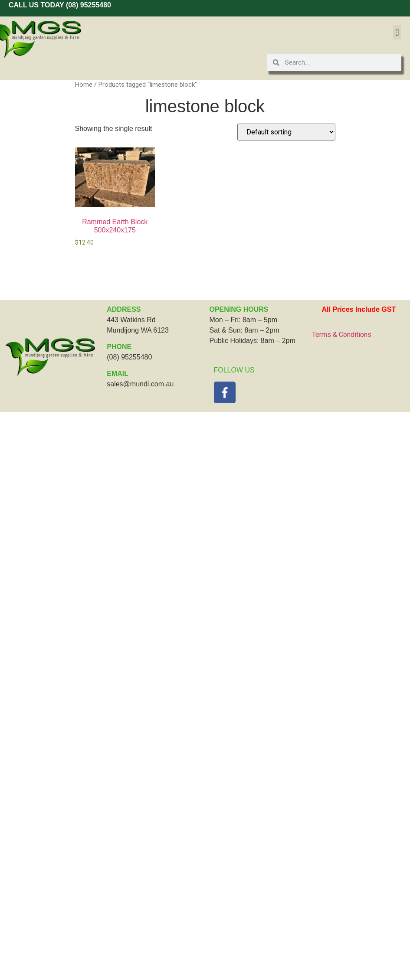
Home (83, 84)
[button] (397, 32)
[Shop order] (286, 132)
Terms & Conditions (341, 334)
